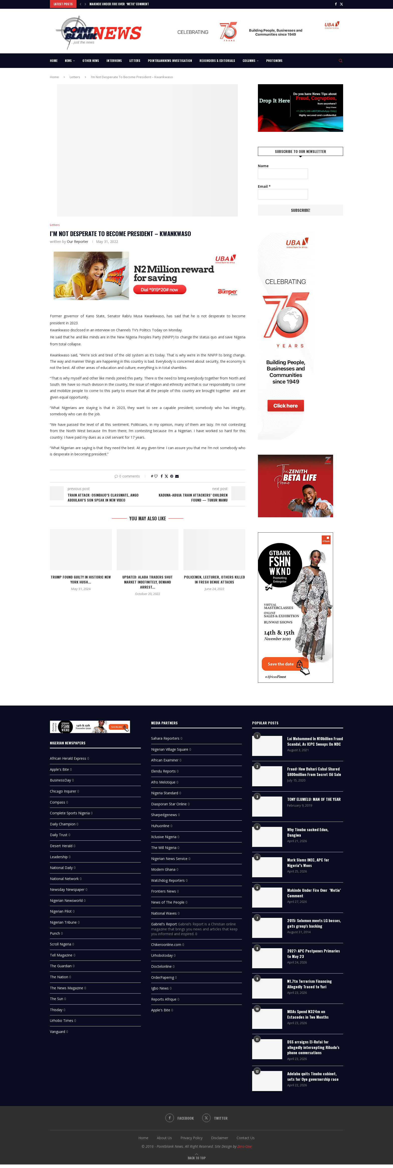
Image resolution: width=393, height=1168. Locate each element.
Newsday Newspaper (67, 888)
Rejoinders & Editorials (217, 60)
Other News (90, 60)
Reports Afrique (163, 997)
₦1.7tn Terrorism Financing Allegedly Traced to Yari (310, 987)
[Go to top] (197, 1161)
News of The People (167, 900)
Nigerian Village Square (169, 747)
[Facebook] (336, 4)
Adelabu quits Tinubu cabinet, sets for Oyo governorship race (314, 1080)
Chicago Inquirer (63, 789)
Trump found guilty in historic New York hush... (81, 579)
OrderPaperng (162, 975)
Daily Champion (62, 822)
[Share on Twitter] (166, 475)
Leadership (59, 855)
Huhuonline (160, 824)
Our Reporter (77, 241)
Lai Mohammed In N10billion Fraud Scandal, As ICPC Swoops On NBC (313, 742)
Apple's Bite (59, 767)
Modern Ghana (163, 867)
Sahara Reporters (165, 736)
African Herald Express (68, 756)
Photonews (274, 60)
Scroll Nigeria (60, 942)
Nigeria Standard (164, 791)
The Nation (59, 975)
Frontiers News (163, 889)
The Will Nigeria (163, 846)
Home (53, 60)
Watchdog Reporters (168, 878)
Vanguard (57, 1029)
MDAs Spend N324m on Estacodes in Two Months (308, 1017)
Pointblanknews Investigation (170, 60)
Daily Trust (58, 833)
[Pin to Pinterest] (171, 475)
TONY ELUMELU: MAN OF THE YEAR (311, 805)
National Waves (164, 911)
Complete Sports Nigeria (70, 811)
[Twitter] (341, 4)
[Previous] (80, 4)
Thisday (56, 1008)
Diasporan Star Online (169, 802)
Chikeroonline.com (166, 942)
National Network (64, 876)
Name (263, 165)
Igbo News (160, 986)
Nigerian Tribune (63, 920)
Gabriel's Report (164, 922)
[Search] (340, 60)
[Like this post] (156, 475)
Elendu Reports (163, 769)
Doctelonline (161, 964)
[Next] (85, 4)
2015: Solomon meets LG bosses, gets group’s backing (312, 926)
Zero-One (244, 1150)
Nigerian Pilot (61, 909)
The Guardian (61, 964)
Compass (57, 800)
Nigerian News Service (169, 856)
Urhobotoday (162, 953)
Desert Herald (61, 844)
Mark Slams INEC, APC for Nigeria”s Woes (309, 865)
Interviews (114, 60)
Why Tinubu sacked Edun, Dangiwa (308, 835)
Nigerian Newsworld (66, 898)
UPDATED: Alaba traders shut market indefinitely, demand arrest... (147, 581)
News (68, 60)
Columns (249, 60)
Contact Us (246, 1141)
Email (264, 185)
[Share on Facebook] (162, 475)
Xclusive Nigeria (163, 835)
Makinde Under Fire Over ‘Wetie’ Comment (119, 4)
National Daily (61, 866)
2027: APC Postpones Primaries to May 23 (314, 956)
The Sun (56, 997)
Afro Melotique (163, 780)
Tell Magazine (61, 953)
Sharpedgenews (164, 813)
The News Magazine (66, 986)
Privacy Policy (191, 1141)
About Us (164, 1141)
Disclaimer (219, 1141)
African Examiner (164, 758)
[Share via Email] (177, 475)
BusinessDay (60, 778)
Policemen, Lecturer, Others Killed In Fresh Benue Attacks (214, 579)
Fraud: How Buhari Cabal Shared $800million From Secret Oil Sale (314, 775)
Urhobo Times (61, 1019)
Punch (55, 931)
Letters (134, 60)
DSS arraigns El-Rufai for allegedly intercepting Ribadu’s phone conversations (313, 1050)
